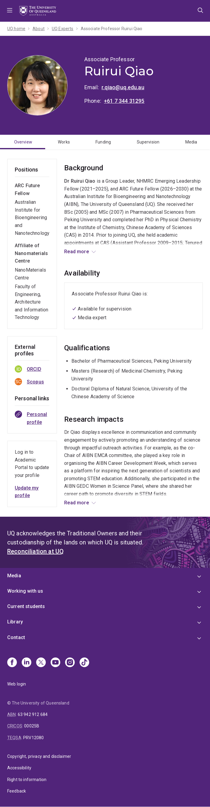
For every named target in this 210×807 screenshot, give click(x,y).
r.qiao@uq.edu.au (123, 87)
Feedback (16, 791)
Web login (16, 684)
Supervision (148, 142)
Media (191, 142)
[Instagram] (70, 663)
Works (64, 142)
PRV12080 (33, 737)
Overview (23, 142)
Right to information (26, 779)
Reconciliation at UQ (35, 551)
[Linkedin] (26, 663)
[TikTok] (84, 663)
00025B (31, 725)
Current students (26, 606)
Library (15, 622)
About (39, 28)
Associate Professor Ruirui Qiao (112, 28)
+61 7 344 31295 (124, 101)
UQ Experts (63, 28)
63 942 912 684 (33, 714)
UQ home (16, 28)
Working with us (25, 591)
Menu (9, 11)
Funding (103, 142)
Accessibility (19, 767)
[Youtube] (55, 663)
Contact (16, 637)
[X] (41, 663)
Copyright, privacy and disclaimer (39, 756)
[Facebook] (12, 663)
